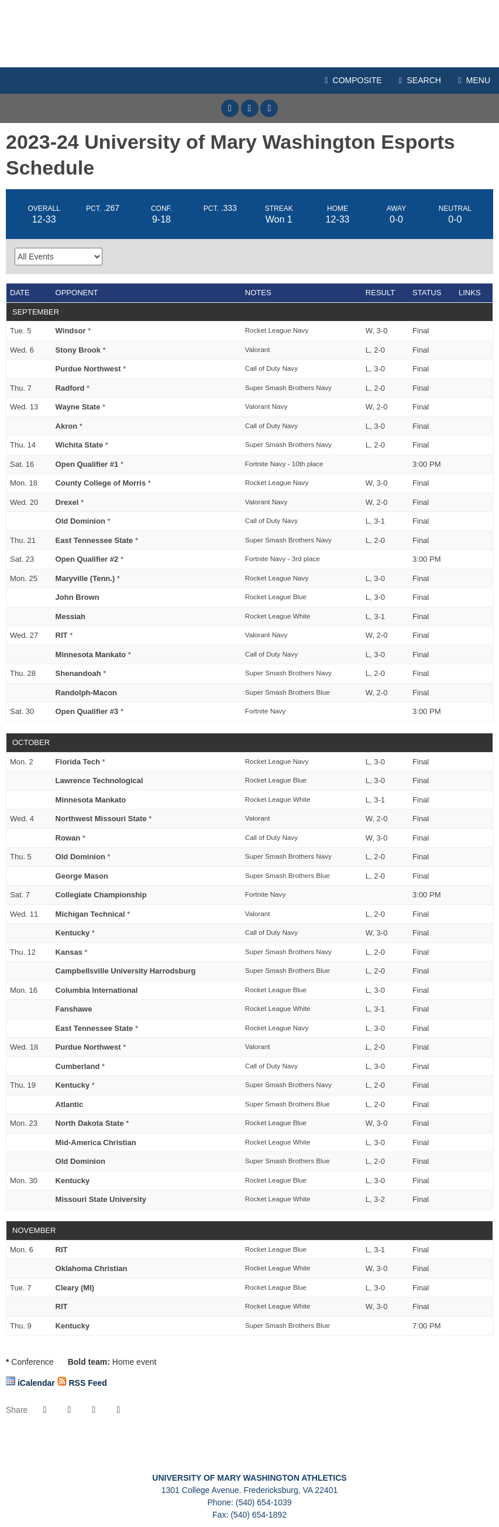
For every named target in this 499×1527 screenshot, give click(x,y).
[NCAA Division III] (297, 1453)
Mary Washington (249, 33)
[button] (118, 1410)
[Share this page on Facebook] (44, 1410)
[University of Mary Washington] (201, 1453)
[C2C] (105, 1453)
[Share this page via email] (93, 1410)
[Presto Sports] (393, 1453)
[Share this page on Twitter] (69, 1410)
